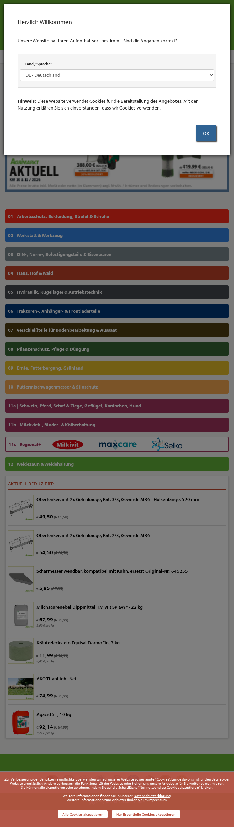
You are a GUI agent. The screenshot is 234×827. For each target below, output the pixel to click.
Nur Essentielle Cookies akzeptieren (146, 814)
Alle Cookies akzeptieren (82, 814)
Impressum (157, 799)
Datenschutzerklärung (152, 795)
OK (206, 133)
